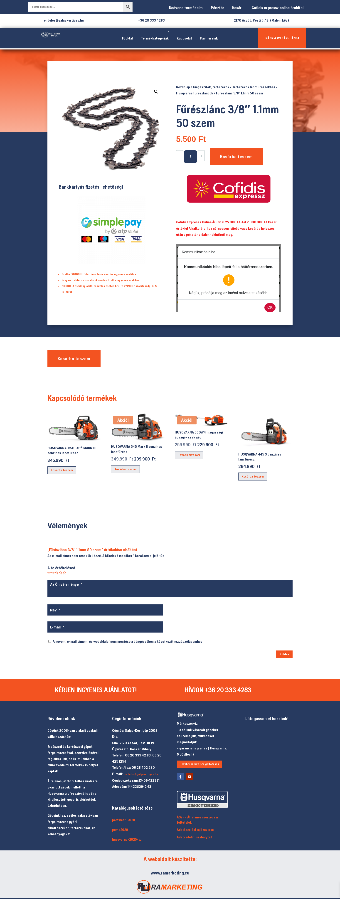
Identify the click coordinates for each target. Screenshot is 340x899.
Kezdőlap (183, 87)
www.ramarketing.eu (170, 872)
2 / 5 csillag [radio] (52, 572)
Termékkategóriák (155, 38)
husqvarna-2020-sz (127, 839)
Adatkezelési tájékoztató (195, 830)
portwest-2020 (123, 820)
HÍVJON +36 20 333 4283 (217, 690)
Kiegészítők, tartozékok (211, 87)
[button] (156, 92)
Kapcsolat (184, 38)
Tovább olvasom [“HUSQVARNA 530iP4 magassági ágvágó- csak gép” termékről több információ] (189, 455)
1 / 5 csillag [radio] (49, 572)
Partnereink (209, 38)
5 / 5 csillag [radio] (64, 572)
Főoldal (127, 38)
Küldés (284, 654)
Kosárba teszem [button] (62, 470)
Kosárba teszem (236, 156)
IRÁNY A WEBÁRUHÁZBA (282, 38)
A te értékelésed (61, 567)
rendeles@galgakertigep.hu (140, 774)
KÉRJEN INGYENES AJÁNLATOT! (96, 690)
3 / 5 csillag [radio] (56, 572)
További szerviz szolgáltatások (199, 764)
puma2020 (120, 830)
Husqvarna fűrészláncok (194, 93)
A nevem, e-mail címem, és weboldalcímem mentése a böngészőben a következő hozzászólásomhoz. (128, 641)
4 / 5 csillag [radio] (60, 572)
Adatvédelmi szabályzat (194, 837)
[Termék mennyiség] (190, 156)
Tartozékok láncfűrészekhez (253, 87)
